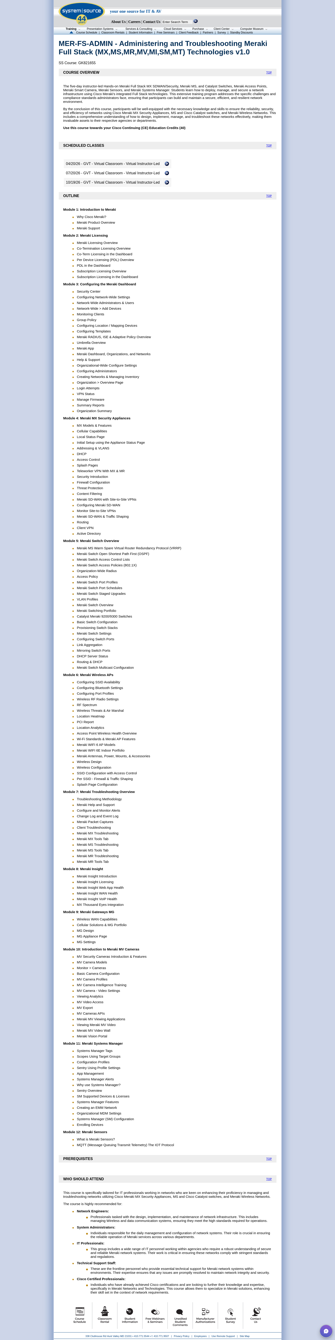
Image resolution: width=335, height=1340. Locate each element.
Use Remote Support (223, 1336)
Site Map (245, 1336)
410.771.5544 (141, 1336)
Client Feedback (189, 32)
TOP (269, 72)
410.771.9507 (161, 1336)
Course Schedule (86, 32)
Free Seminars (166, 32)
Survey (221, 32)
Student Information (141, 32)
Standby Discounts (241, 32)
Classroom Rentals (112, 32)
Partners (208, 32)
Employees (200, 1336)
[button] (326, 1331)
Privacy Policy (182, 1336)
